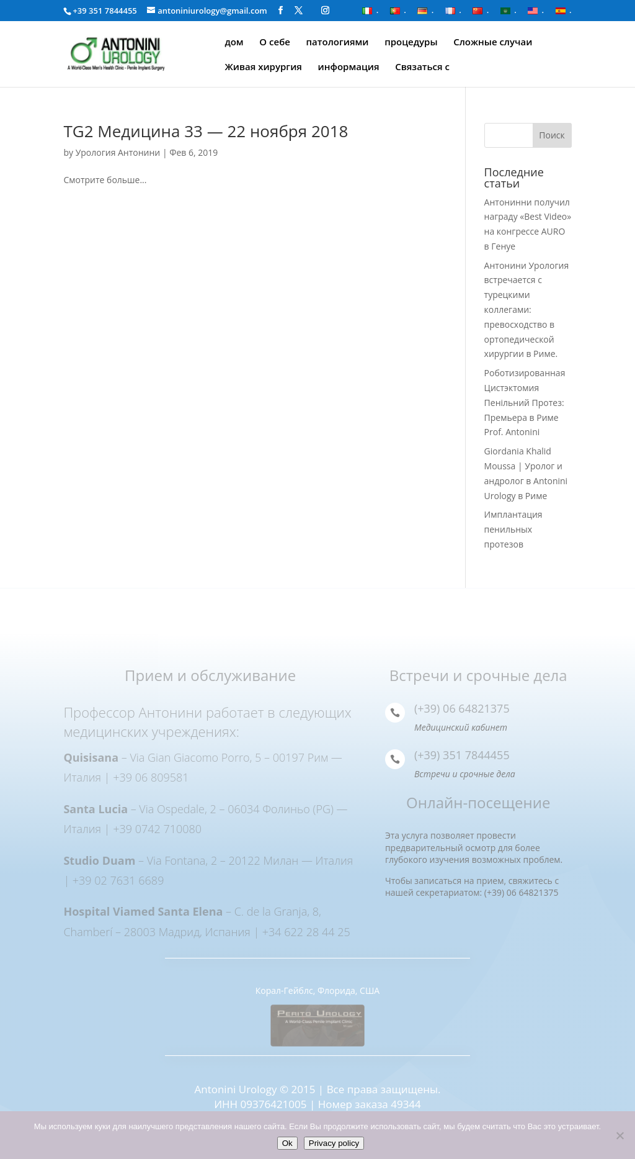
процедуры (410, 42)
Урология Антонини (118, 152)
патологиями (337, 42)
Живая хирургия (263, 67)
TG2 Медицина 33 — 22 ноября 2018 (205, 131)
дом (233, 42)
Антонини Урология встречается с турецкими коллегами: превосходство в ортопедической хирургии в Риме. (526, 309)
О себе (274, 42)
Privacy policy (334, 1143)
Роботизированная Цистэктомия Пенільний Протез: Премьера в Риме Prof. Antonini (525, 402)
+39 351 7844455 (104, 10)
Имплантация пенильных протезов (513, 529)
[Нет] (619, 1135)
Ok (287, 1143)
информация (349, 67)
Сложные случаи (492, 42)
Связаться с (422, 67)
